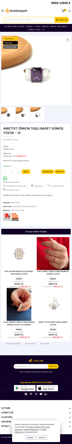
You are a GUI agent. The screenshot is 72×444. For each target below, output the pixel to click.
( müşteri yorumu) (10, 140)
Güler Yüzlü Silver (17, 210)
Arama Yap (63, 20)
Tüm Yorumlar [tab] (30, 344)
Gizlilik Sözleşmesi (31, 429)
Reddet (30, 437)
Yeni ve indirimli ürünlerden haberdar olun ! (36, 372)
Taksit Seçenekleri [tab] (13, 344)
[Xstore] (16, 11)
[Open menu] (3, 10)
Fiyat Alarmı (37, 186)
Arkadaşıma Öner (11, 189)
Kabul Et (42, 437)
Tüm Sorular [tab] (44, 344)
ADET (26, 172)
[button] (67, 70)
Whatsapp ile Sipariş (11, 179)
